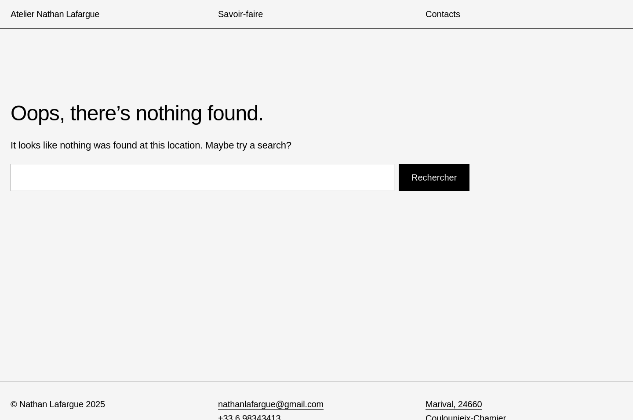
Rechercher (434, 177)
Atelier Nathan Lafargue (55, 14)
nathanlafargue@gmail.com (271, 404)
